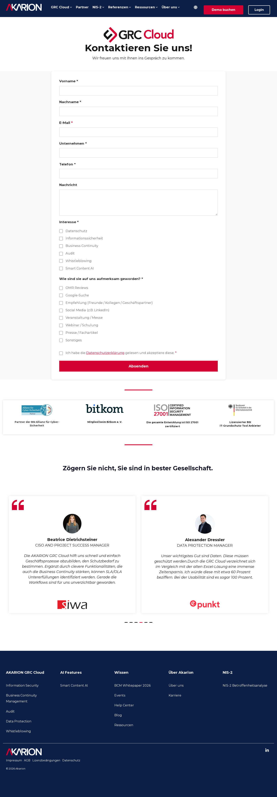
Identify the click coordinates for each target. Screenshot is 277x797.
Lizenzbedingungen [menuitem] (46, 761)
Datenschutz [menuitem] (71, 761)
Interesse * (69, 222)
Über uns (171, 7)
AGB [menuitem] (27, 761)
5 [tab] (146, 625)
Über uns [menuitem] (176, 686)
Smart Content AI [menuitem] (74, 686)
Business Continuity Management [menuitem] (22, 699)
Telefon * (67, 164)
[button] (267, 751)
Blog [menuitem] (118, 716)
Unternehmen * (73, 143)
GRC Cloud (61, 7)
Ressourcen (146, 7)
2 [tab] (132, 625)
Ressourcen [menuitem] (123, 726)
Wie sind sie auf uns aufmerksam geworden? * (101, 279)
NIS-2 (98, 7)
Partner (82, 7)
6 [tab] (151, 625)
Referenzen (119, 7)
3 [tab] (136, 625)
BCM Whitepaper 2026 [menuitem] (132, 686)
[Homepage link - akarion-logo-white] (24, 754)
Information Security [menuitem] (22, 686)
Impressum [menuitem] (14, 761)
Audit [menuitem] (10, 712)
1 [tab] (127, 625)
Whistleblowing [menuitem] (18, 732)
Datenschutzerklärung (105, 353)
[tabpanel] (72, 555)
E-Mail (66, 123)
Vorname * (68, 81)
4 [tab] (141, 625)
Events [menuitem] (119, 696)
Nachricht (68, 185)
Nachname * (70, 102)
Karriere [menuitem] (175, 696)
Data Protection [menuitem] (18, 722)
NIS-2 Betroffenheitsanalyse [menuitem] (245, 686)
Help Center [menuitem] (124, 706)
